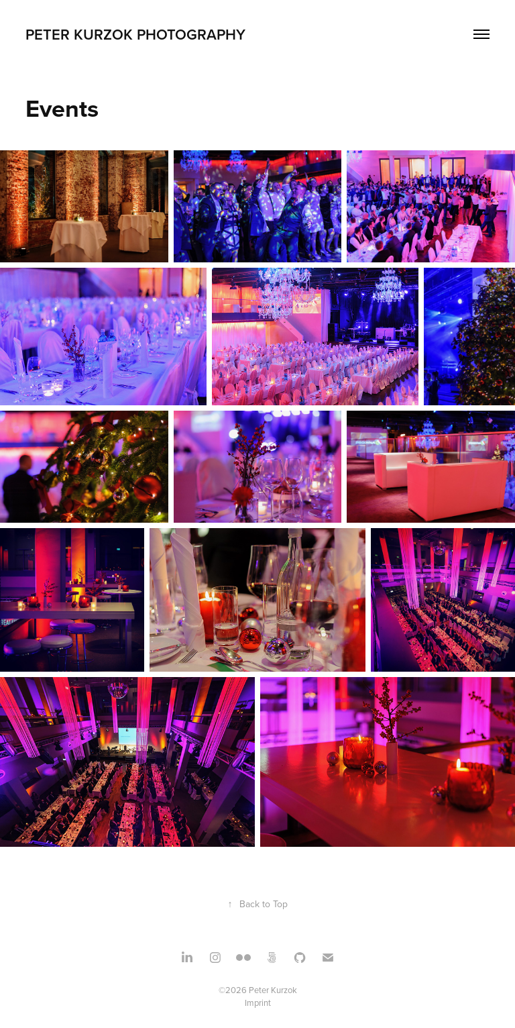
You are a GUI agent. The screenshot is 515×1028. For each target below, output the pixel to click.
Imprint (258, 1002)
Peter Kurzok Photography (135, 34)
